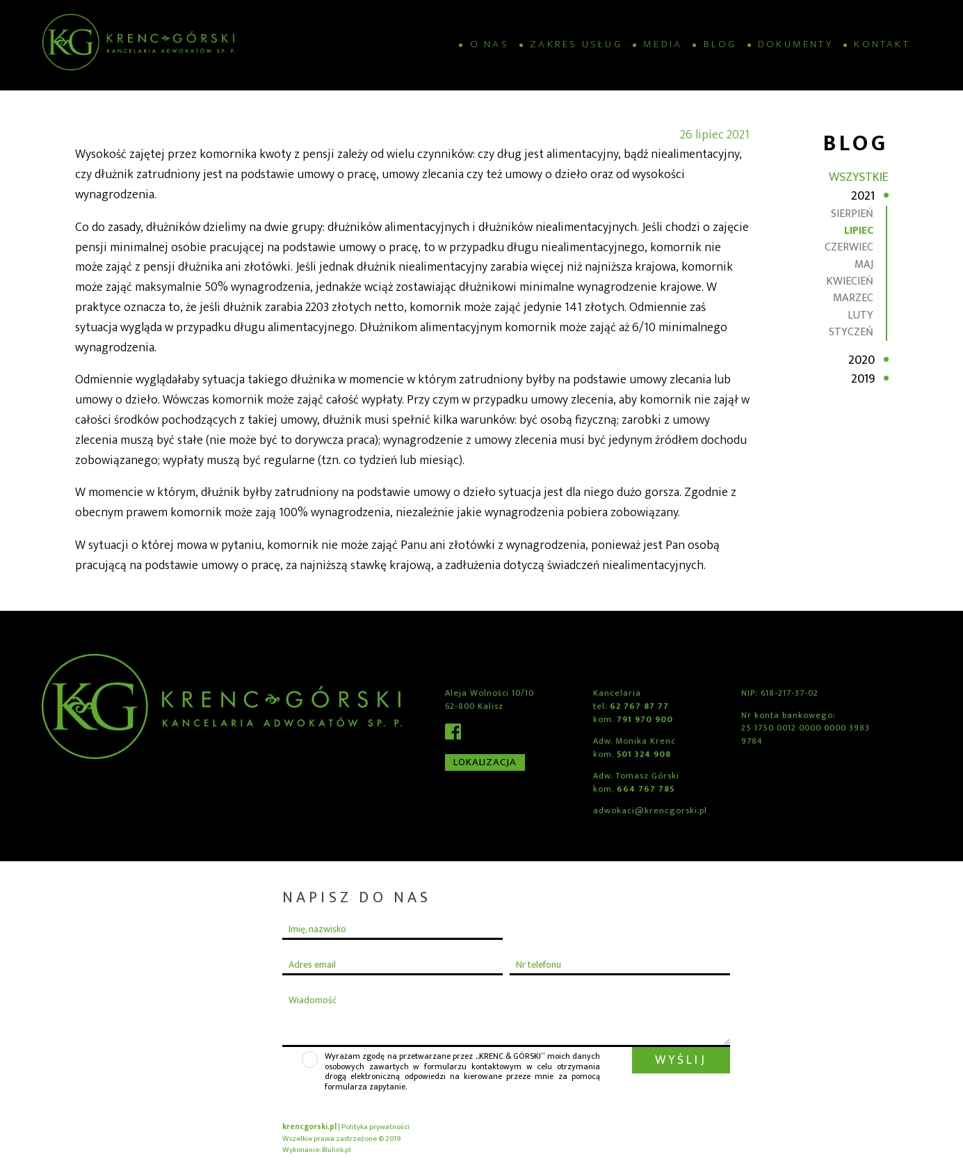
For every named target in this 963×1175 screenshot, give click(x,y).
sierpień (852, 214)
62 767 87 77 (639, 706)
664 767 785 (645, 789)
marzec (853, 298)
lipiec (858, 230)
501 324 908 (644, 754)
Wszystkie (859, 177)
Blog (720, 45)
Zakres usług (576, 45)
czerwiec (849, 247)
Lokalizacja (485, 762)
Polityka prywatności (375, 1126)
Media (662, 45)
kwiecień (849, 281)
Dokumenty (795, 45)
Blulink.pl (336, 1149)
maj (864, 264)
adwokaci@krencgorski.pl (649, 811)
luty (860, 315)
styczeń (851, 332)
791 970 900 (645, 719)
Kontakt (881, 45)
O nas (489, 45)
